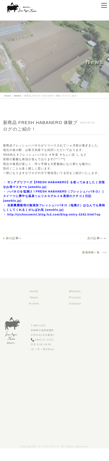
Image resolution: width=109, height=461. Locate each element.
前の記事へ (14, 238)
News (34, 304)
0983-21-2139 (44, 346)
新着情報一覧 (94, 252)
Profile (34, 310)
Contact (75, 310)
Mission (75, 298)
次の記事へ (95, 238)
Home (34, 298)
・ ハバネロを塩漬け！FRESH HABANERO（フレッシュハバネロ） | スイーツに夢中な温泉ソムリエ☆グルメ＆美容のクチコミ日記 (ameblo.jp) (53, 196)
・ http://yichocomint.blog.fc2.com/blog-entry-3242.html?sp (52, 214)
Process (75, 304)
